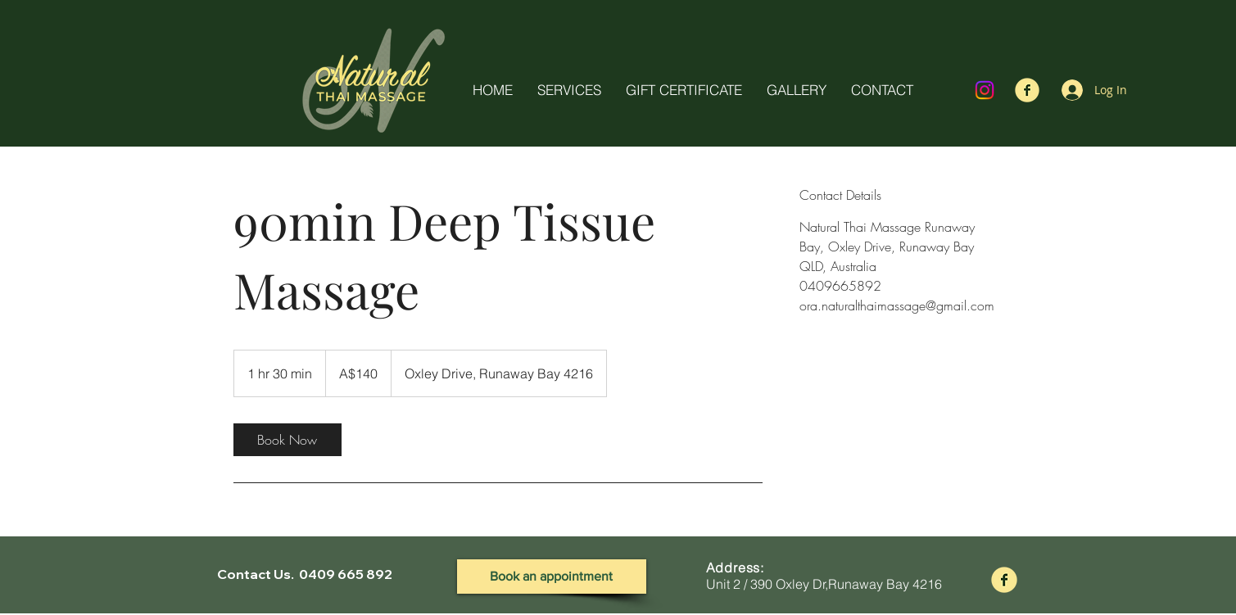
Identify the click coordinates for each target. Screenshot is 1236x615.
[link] (287, 439)
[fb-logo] (1027, 90)
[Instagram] (984, 90)
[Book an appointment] (551, 576)
